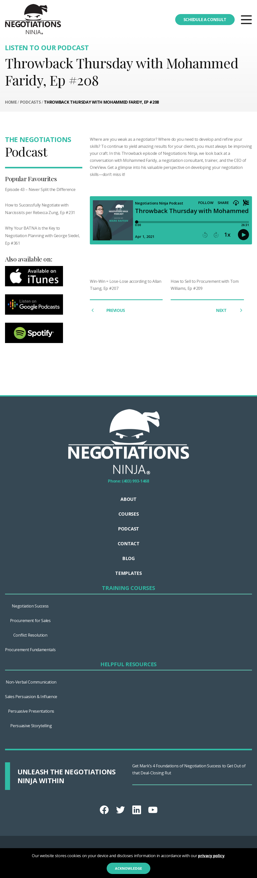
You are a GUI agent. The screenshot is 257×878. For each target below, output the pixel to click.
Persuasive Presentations (31, 711)
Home (11, 102)
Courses (128, 514)
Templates (128, 573)
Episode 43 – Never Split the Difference (40, 189)
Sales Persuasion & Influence (31, 696)
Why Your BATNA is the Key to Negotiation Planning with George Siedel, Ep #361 (42, 235)
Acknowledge (128, 868)
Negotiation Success (30, 606)
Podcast (128, 529)
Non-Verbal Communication (31, 682)
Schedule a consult (204, 19)
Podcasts (30, 102)
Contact (129, 544)
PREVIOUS (107, 310)
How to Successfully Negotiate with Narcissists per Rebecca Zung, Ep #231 (40, 208)
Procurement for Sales (30, 620)
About (128, 499)
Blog (128, 558)
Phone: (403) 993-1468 (128, 481)
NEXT (230, 310)
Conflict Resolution (30, 635)
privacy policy (211, 855)
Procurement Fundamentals (30, 649)
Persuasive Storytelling (31, 725)
